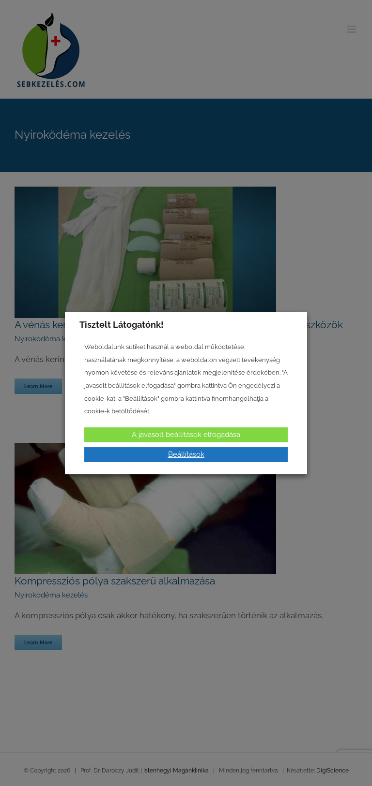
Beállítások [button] (186, 454)
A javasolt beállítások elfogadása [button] (186, 434)
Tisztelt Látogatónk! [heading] (121, 325)
